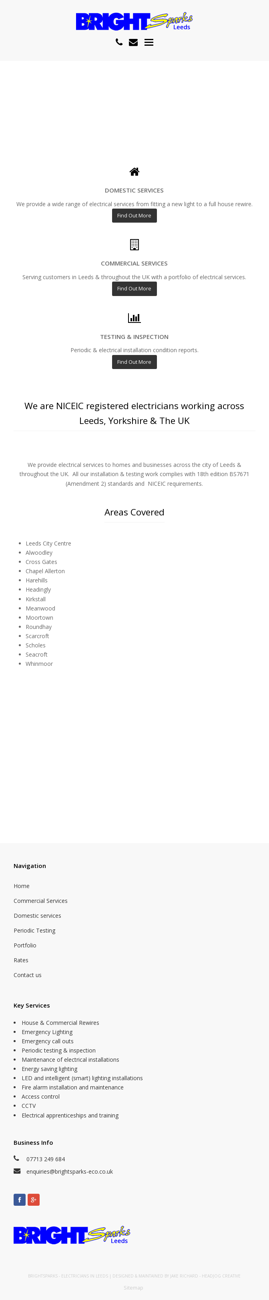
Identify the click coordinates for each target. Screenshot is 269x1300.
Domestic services (37, 915)
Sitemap (133, 1287)
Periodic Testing (34, 930)
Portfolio (25, 945)
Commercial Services (41, 901)
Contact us (28, 975)
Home (22, 886)
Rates (21, 960)
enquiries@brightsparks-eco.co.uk (69, 1171)
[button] (149, 41)
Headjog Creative (221, 1276)
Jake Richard (184, 1276)
